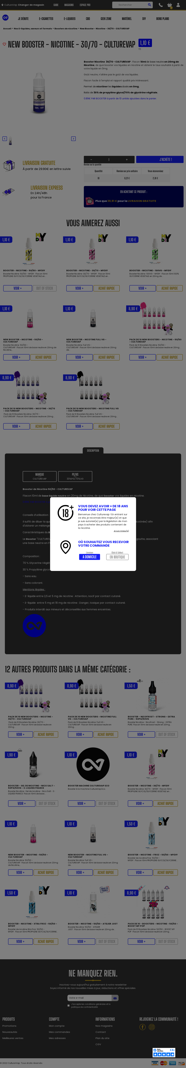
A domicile (89, 557)
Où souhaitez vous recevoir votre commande (103, 543)
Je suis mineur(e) (121, 531)
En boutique (117, 557)
